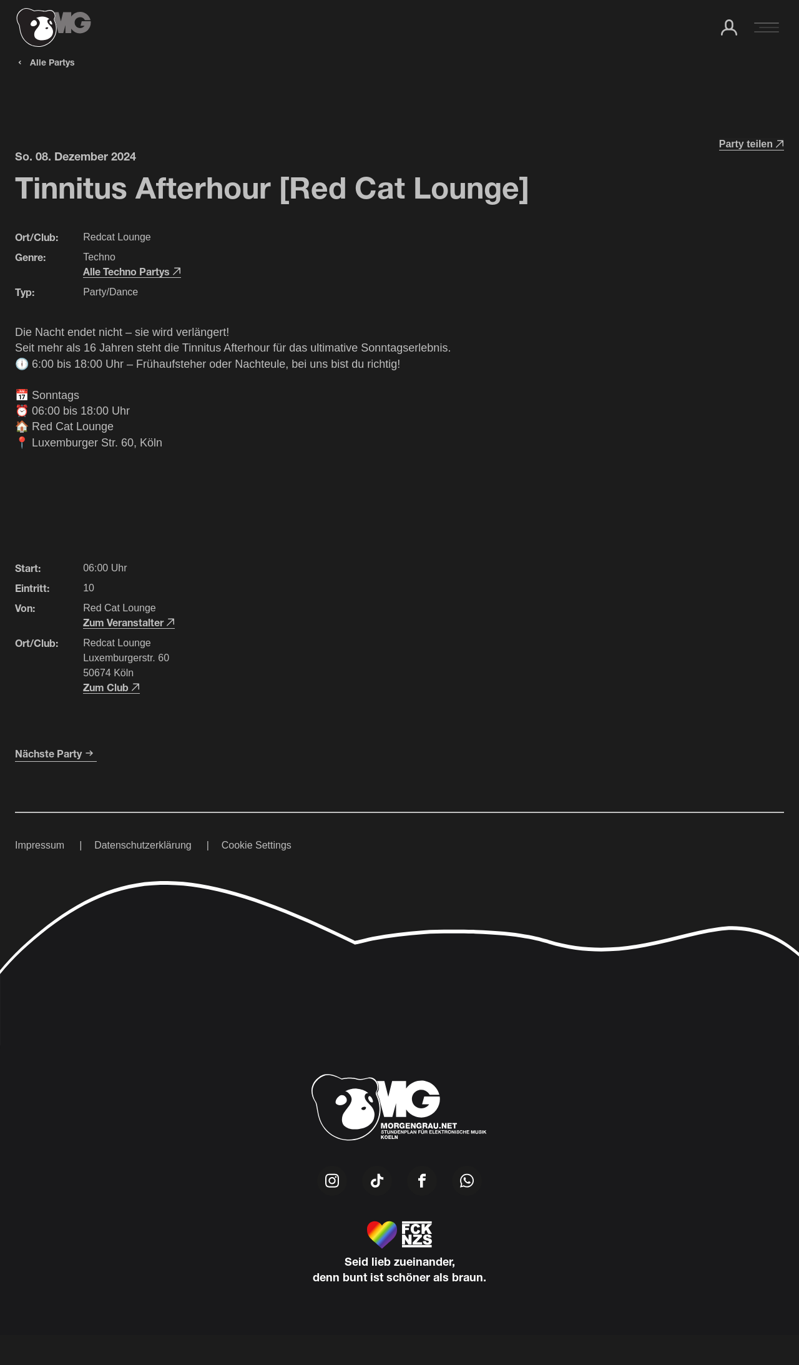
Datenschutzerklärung (143, 845)
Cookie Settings (257, 845)
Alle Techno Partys (132, 271)
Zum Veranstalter (129, 622)
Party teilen (751, 144)
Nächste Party (56, 753)
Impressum (39, 845)
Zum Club (111, 687)
